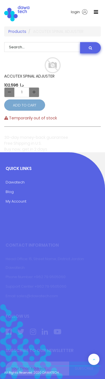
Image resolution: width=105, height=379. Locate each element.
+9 (37, 286)
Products (17, 31)
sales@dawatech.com (37, 296)
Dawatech (15, 182)
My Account (16, 201)
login (79, 12)
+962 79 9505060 (50, 277)
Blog (10, 191)
